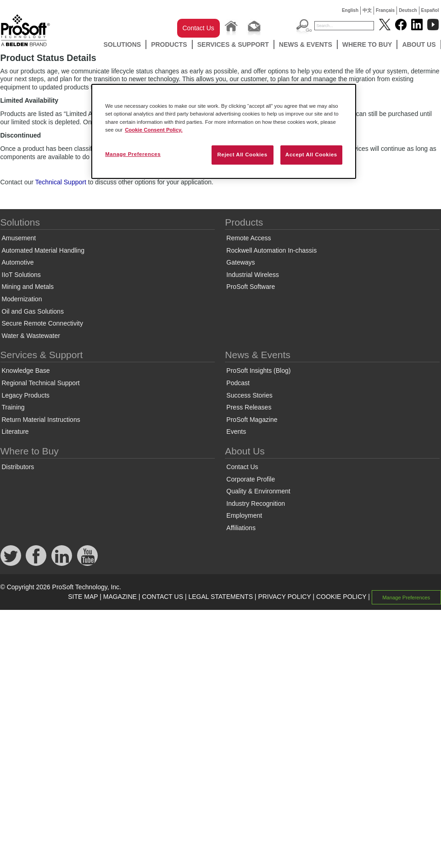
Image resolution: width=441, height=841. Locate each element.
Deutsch (408, 10)
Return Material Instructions (41, 419)
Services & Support (233, 44)
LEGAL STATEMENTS (220, 596)
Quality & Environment (258, 491)
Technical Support (60, 182)
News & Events (305, 44)
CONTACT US (162, 596)
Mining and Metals (28, 286)
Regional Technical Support (41, 383)
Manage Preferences (406, 597)
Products (169, 44)
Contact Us (198, 28)
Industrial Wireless (252, 274)
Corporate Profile (250, 479)
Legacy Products (26, 395)
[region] (223, 131)
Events (236, 431)
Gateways (240, 262)
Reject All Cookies (242, 154)
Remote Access (248, 238)
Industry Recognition (255, 503)
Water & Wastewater (31, 335)
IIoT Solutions (21, 274)
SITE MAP (83, 596)
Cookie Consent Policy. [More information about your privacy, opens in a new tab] (154, 130)
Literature (15, 431)
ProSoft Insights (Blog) (258, 370)
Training (13, 407)
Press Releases (248, 407)
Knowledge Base (26, 370)
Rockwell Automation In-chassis (271, 250)
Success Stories (249, 395)
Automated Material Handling (43, 250)
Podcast (238, 383)
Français (385, 10)
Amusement (19, 238)
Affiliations (241, 527)
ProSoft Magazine (251, 419)
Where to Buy (367, 44)
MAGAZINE (120, 596)
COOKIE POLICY (341, 596)
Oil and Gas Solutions (33, 311)
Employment (244, 515)
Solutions (122, 44)
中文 (367, 10)
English (350, 10)
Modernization (22, 299)
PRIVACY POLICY (284, 596)
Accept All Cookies (311, 154)
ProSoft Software (250, 286)
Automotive (18, 262)
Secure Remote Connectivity (42, 323)
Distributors (18, 466)
